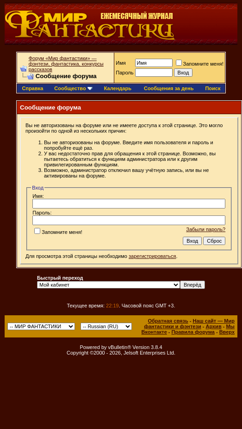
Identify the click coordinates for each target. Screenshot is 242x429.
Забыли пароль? (205, 229)
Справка (32, 88)
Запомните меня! (199, 64)
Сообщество (73, 88)
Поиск (212, 88)
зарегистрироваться (152, 256)
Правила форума (193, 332)
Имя (120, 63)
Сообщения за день (168, 88)
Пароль (124, 72)
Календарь (117, 88)
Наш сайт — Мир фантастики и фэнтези (189, 323)
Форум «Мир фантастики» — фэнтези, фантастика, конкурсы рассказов (66, 63)
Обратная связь (168, 321)
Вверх (227, 332)
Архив (213, 326)
